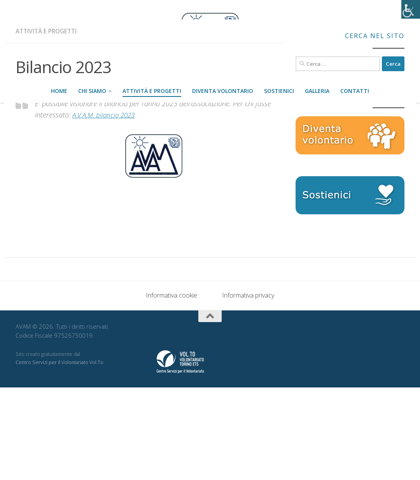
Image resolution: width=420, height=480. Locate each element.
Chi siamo (92, 91)
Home (59, 91)
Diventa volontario (222, 91)
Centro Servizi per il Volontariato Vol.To (59, 455)
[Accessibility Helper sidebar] (410, 9)
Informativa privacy (248, 388)
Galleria (317, 91)
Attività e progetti (151, 91)
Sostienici (279, 91)
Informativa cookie (171, 388)
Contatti (354, 91)
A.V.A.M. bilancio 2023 (105, 207)
